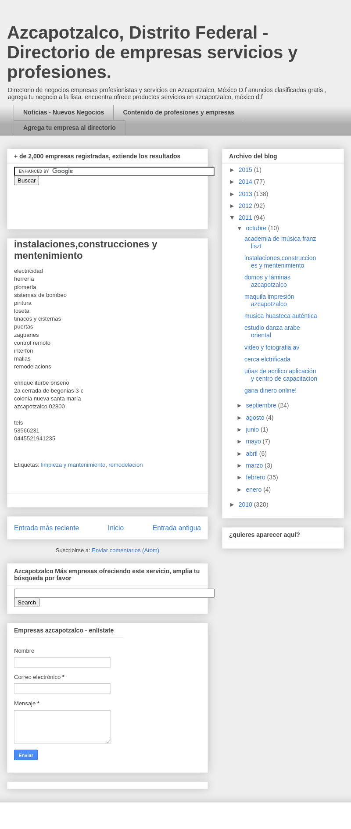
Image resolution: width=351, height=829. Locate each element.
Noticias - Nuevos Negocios (63, 112)
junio (253, 429)
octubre (257, 228)
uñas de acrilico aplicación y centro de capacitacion (280, 375)
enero (254, 489)
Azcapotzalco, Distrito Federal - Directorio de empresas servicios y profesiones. (152, 52)
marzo (255, 465)
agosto (256, 417)
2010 (246, 504)
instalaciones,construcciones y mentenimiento (280, 261)
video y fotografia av (271, 347)
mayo (254, 441)
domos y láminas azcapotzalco (267, 281)
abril (252, 453)
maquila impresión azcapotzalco (269, 300)
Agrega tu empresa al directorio (69, 127)
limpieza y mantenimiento (73, 464)
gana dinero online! (270, 390)
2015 (246, 169)
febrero (256, 477)
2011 (246, 217)
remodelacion (125, 464)
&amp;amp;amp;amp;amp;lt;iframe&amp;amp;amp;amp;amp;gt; (112, 202)
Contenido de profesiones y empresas (178, 112)
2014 (246, 181)
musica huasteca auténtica (280, 315)
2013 (246, 193)
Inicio (116, 528)
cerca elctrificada (267, 359)
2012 (246, 205)
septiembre (262, 405)
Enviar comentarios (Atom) (125, 550)
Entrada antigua (177, 528)
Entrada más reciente (46, 528)
